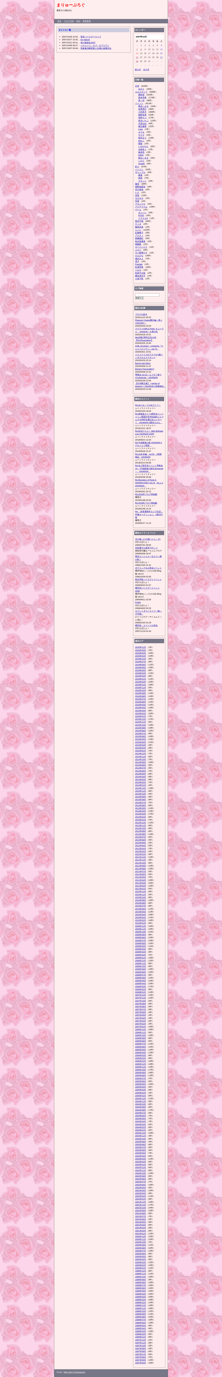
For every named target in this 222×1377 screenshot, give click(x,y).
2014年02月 (140, 782)
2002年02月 (140, 1196)
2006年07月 (140, 1044)
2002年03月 (140, 1193)
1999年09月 (140, 1279)
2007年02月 (140, 1024)
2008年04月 (140, 983)
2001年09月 (140, 1210)
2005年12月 (140, 1064)
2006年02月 (140, 1058)
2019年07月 (140, 661)
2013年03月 (140, 814)
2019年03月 (140, 673)
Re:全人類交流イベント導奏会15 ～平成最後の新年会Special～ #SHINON (149, 468)
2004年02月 (140, 1127)
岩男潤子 (142, 109)
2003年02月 (140, 1162)
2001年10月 (140, 1208)
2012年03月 (140, 848)
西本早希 (142, 97)
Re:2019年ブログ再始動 (146, 494)
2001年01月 (140, 1233)
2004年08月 (140, 1110)
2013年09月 (140, 797)
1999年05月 (140, 1291)
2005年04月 (140, 1087)
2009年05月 (140, 946)
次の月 (146, 69)
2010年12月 (140, 891)
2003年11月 (140, 1136)
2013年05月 (140, 808)
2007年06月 (140, 1012)
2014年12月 (140, 753)
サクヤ (141, 135)
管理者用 (86, 21)
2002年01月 (140, 1199)
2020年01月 (140, 656)
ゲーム (138, 209)
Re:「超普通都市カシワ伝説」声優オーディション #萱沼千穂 (149, 514)
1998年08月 (140, 1317)
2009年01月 (140, 958)
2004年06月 (140, 1116)
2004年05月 (140, 1118)
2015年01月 (140, 751)
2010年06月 (140, 909)
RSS (78, 21)
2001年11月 (140, 1205)
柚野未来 (142, 115)
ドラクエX (143, 218)
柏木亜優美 (140, 241)
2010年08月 (140, 903)
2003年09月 (140, 1141)
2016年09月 (140, 693)
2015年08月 (140, 731)
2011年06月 (140, 874)
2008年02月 (140, 989)
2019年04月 (140, 670)
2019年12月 (140, 659)
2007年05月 (140, 1015)
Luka (140, 129)
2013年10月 (140, 794)
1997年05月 (140, 1360)
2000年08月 (140, 1248)
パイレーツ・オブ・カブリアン (95, 45)
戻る (59, 21)
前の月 (138, 69)
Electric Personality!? (144, 369)
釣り (137, 166)
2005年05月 (140, 1084)
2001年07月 (140, 1216)
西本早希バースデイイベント (148, 579)
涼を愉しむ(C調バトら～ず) (148, 539)
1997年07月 (140, 1354)
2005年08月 (140, 1075)
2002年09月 (140, 1176)
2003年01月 (140, 1164)
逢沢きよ (139, 258)
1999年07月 (140, 1285)
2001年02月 (140, 1231)
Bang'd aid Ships (142, 363)
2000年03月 (140, 1262)
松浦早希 (139, 267)
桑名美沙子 (140, 276)
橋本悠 (141, 152)
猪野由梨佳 (140, 186)
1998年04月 (140, 1328)
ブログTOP (69, 21)
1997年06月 (140, 1357)
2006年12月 (140, 1029)
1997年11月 (140, 1343)
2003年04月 (140, 1156)
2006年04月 (140, 1052)
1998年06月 (140, 1323)
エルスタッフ (141, 92)
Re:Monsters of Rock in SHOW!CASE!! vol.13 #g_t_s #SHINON (149, 483)
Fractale (139, 264)
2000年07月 (140, 1251)
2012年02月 (140, 851)
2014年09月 (140, 762)
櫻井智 (141, 95)
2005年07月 (140, 1078)
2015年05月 (140, 739)
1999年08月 (140, 1282)
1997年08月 (140, 1351)
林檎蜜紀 (139, 238)
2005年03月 (140, 1090)
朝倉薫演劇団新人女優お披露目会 (96, 48)
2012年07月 (140, 837)
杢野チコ (142, 117)
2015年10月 (140, 725)
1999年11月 (140, 1274)
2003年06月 (140, 1150)
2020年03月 (140, 650)
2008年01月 (140, 992)
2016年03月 (140, 710)
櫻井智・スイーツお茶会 (146, 625)
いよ (137, 192)
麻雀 (140, 175)
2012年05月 (140, 843)
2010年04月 (140, 914)
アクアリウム (141, 207)
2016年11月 (140, 687)
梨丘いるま (143, 158)
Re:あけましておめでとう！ (148, 405)
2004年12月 (140, 1098)
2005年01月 (140, 1095)
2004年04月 (140, 1121)
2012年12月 (140, 822)
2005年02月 (140, 1093)
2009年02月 (140, 955)
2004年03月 (140, 1124)
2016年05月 (140, 705)
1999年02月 (140, 1299)
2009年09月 (140, 934)
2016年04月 (140, 707)
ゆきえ (141, 89)
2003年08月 (140, 1144)
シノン (138, 230)
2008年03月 (140, 986)
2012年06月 (140, 840)
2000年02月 (140, 1265)
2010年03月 (140, 917)
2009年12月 (140, 926)
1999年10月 (140, 1277)
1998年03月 (140, 1331)
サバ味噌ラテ (141, 253)
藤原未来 (139, 227)
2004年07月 (140, 1113)
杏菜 (137, 195)
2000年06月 (140, 1253)
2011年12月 (140, 857)
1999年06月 (140, 1288)
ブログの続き (141, 314)
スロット (142, 181)
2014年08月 (140, 765)
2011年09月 (140, 866)
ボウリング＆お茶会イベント (148, 568)
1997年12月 (140, 1340)
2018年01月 (140, 685)
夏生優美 (142, 126)
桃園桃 (138, 244)
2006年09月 (140, 1038)
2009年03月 (140, 952)
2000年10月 (140, 1242)
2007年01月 (140, 1026)
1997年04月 (140, 1363)
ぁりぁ (141, 132)
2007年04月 (140, 1018)
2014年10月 (140, 759)
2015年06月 (140, 736)
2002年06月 (140, 1185)
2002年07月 (140, 1182)
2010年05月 (140, 912)
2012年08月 (140, 834)
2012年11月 (140, 825)
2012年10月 (140, 828)
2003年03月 (140, 1159)
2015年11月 (140, 722)
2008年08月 (140, 972)
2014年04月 (140, 776)
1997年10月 (140, 1345)
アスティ (139, 235)
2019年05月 (140, 667)
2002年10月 (140, 1173)
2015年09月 (140, 728)
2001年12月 (140, 1202)
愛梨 (140, 143)
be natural (85, 39)
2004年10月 (140, 1104)
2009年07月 (140, 940)
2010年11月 (140, 894)
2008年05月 (140, 980)
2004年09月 (140, 1107)
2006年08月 (140, 1041)
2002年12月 (140, 1167)
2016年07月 (140, 699)
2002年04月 (140, 1190)
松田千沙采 (140, 273)
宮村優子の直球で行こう (146, 548)
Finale (138, 602)
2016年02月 (140, 713)
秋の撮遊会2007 (88, 42)
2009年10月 (140, 932)
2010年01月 (140, 923)
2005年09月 (140, 1072)
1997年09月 (140, 1348)
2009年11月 (140, 929)
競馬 (140, 178)
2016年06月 (140, 702)
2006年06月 (140, 1047)
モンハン (142, 212)
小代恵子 (142, 112)
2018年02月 (140, 682)
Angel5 (141, 163)
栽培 (137, 184)
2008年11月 (140, 963)
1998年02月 (140, 1334)
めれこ (141, 141)
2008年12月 (140, 960)
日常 (137, 86)
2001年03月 (140, 1228)
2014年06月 (140, 771)
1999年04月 (140, 1294)
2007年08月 (140, 1006)
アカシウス (140, 204)
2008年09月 (140, 969)
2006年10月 (140, 1035)
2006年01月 (140, 1061)
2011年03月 (140, 883)
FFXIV (141, 215)
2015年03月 (140, 745)
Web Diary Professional (74, 1372)
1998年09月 (140, 1314)
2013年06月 (140, 805)
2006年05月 (140, 1050)
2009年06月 (140, 943)
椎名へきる (143, 106)
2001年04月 (140, 1225)
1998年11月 (140, 1308)
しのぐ (141, 161)
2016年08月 (140, 696)
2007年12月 (140, 995)
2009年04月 (140, 949)
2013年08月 (140, 799)
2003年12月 (140, 1133)
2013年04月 (140, 811)
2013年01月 (140, 820)
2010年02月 (140, 920)
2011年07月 (140, 871)
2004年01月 (140, 1130)
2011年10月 (140, 863)
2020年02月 (140, 653)
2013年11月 (140, 791)
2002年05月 (140, 1187)
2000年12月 (140, 1236)
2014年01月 (140, 785)
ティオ (138, 224)
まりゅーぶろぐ (71, 5)
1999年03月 (140, 1297)
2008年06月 (140, 978)
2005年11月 (140, 1067)
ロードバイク (141, 247)
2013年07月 (140, 802)
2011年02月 (140, 886)
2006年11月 (140, 1032)
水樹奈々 (142, 149)
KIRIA (140, 155)
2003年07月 (140, 1147)
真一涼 (141, 100)
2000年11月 (140, 1239)
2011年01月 (140, 889)
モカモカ (139, 198)
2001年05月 (140, 1222)
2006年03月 (140, 1055)
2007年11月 (140, 998)
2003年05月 (140, 1153)
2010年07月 (140, 906)
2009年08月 (140, 937)
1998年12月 (140, 1305)
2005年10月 (140, 1070)
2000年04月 (140, 1259)
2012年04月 (140, 845)
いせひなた (143, 146)
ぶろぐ (138, 250)
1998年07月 (140, 1320)
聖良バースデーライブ (91, 37)
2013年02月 (140, 817)
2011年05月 (140, 877)
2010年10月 (140, 897)
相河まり (142, 138)
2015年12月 (140, 719)
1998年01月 (140, 1337)
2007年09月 (140, 1004)
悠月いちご (143, 120)
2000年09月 (140, 1245)
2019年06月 (140, 664)
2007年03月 (140, 1021)
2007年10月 (140, 1001)
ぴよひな (139, 255)
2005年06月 (140, 1081)
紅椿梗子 (139, 232)
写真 (137, 201)
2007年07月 (140, 1009)
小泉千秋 (139, 278)
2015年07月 (140, 733)
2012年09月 (140, 831)
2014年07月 (140, 768)
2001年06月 (140, 1219)
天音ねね (142, 123)
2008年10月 (140, 966)
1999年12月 (140, 1271)
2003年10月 (140, 1139)
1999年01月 (140, 1302)
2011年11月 (140, 860)
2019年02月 (140, 676)
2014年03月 (140, 779)
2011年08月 (140, 868)
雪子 (137, 261)
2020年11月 (140, 647)
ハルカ (138, 270)
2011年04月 (140, 880)
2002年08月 (140, 1179)
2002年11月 (140, 1170)
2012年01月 (140, 854)
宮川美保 (139, 189)
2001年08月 (140, 1213)
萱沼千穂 (139, 221)
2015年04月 (140, 742)
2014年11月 (140, 756)
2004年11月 (140, 1101)
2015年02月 (140, 748)
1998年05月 (140, 1325)
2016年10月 (140, 690)
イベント (139, 103)
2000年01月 (140, 1268)
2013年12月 (140, 788)
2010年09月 (140, 900)
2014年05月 (140, 774)
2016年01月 (140, 716)
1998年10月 (140, 1311)
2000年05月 (140, 1256)
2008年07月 (140, 975)
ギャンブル (140, 172)
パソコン (139, 169)
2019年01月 (140, 679)
